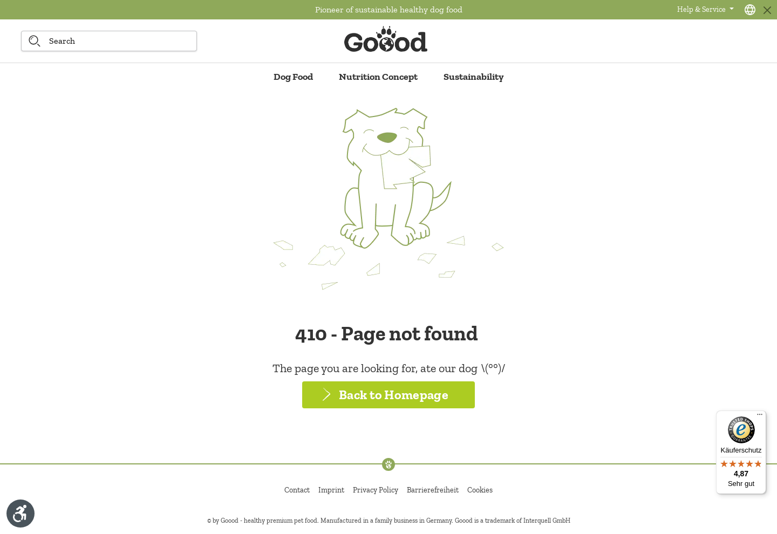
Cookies (480, 490)
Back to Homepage (393, 394)
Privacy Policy (375, 490)
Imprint (331, 490)
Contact (297, 490)
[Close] (767, 10)
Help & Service (702, 9)
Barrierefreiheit (433, 490)
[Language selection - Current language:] (750, 9)
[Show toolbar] (20, 513)
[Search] (34, 41)
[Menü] (759, 416)
